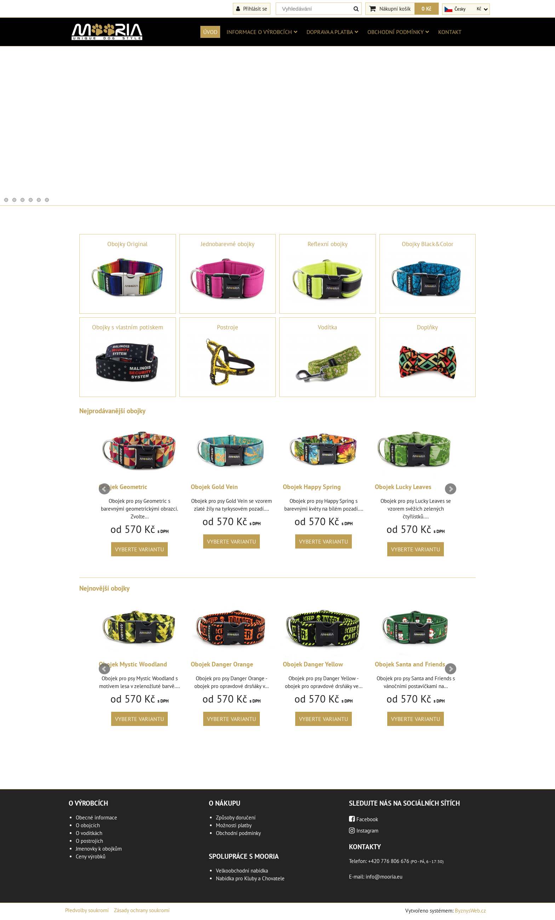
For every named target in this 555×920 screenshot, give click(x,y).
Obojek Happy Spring (312, 487)
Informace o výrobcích (262, 31)
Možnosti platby (234, 825)
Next (450, 489)
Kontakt (450, 31)
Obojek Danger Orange (222, 664)
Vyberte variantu (139, 549)
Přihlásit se (251, 8)
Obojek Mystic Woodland (133, 664)
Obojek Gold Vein (214, 487)
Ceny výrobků (90, 856)
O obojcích (88, 825)
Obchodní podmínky (398, 31)
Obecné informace (96, 817)
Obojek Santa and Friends (410, 664)
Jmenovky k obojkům (99, 848)
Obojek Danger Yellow (313, 664)
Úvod (210, 31)
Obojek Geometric (123, 487)
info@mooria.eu (384, 876)
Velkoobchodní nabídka (242, 870)
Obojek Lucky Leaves (403, 487)
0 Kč (426, 8)
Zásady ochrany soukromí (142, 910)
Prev (104, 489)
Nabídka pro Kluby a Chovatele (250, 878)
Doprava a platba (332, 31)
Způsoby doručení (236, 817)
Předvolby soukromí (87, 910)
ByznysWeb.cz (470, 910)
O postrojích (89, 840)
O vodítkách (89, 833)
